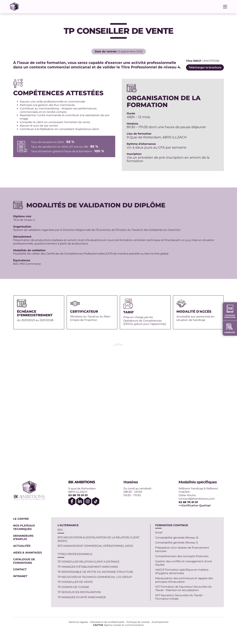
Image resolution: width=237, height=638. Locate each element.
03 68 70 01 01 (78, 495)
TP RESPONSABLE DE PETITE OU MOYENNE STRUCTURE (95, 571)
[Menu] (225, 7)
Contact (20, 569)
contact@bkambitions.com (197, 498)
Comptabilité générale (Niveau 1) (176, 542)
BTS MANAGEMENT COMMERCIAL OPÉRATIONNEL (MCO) (95, 545)
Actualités (21, 545)
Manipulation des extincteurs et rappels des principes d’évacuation (184, 580)
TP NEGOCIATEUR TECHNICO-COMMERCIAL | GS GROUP (95, 577)
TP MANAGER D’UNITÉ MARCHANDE (82, 597)
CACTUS (98, 625)
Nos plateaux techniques (24, 527)
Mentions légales (78, 622)
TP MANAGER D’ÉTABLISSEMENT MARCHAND (88, 566)
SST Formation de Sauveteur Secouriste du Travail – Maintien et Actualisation (183, 588)
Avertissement (160, 622)
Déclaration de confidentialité (107, 622)
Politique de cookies (138, 622)
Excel (158, 532)
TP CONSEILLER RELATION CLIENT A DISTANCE (88, 561)
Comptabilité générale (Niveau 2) (176, 537)
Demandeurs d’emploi (23, 537)
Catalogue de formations (24, 561)
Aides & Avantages (28, 552)
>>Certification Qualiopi (195, 505)
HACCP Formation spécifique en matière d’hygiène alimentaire (182, 571)
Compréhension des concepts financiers (182, 556)
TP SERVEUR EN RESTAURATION (79, 592)
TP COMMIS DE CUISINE (73, 587)
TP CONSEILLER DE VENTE (75, 581)
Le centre (21, 518)
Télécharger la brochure (205, 67)
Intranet (20, 576)
